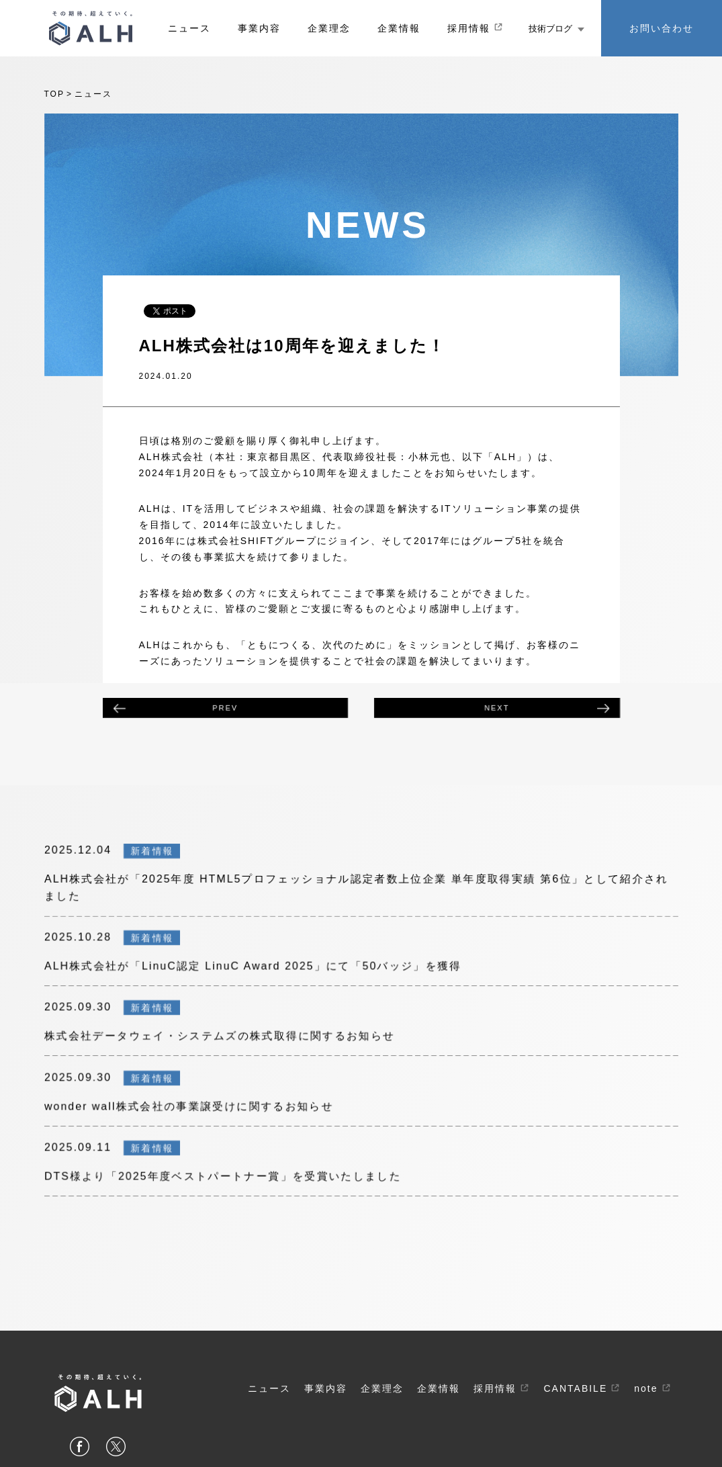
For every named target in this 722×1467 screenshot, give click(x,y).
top (54, 94)
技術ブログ (556, 29)
